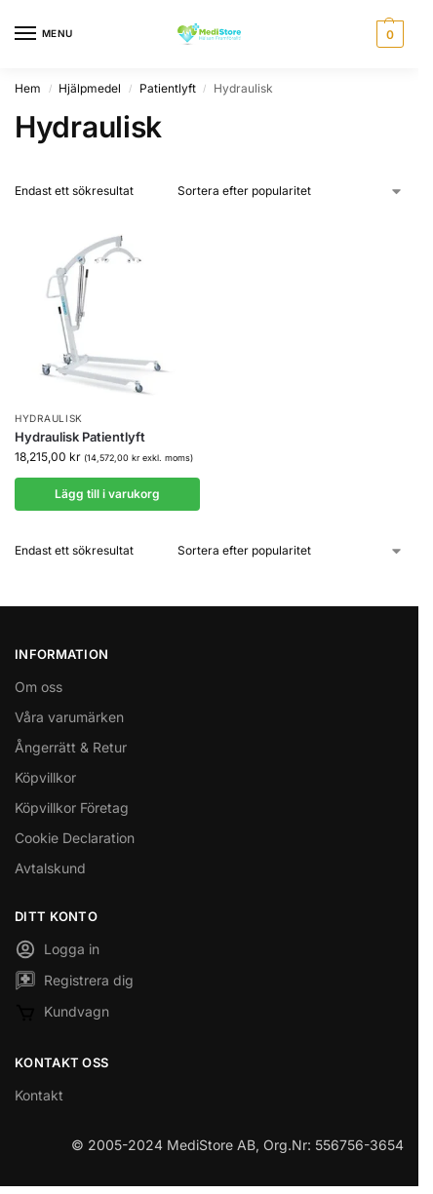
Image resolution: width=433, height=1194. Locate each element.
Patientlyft (167, 88)
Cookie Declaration (75, 837)
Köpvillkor (45, 777)
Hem (28, 88)
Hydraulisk (49, 418)
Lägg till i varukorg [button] (107, 493)
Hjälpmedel (90, 88)
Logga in (57, 952)
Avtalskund (50, 868)
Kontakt (39, 1095)
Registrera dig (74, 983)
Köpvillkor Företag (72, 807)
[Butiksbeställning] (291, 191)
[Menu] (44, 34)
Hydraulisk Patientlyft (80, 436)
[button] (388, 34)
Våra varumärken (69, 717)
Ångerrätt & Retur (71, 747)
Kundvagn (62, 1015)
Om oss (38, 686)
